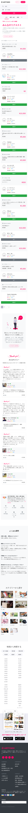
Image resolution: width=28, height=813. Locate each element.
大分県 (19, 697)
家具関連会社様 (18, 778)
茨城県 (5, 673)
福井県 (19, 663)
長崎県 (19, 693)
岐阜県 (19, 669)
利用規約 (4, 766)
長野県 (19, 667)
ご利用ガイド (5, 776)
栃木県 (5, 675)
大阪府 (12, 654)
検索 (14, 13)
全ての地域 (5, 651)
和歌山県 (6, 689)
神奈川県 (21, 651)
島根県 (5, 693)
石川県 (19, 661)
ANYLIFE (17, 764)
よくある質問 (5, 778)
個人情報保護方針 (6, 770)
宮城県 (5, 665)
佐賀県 (19, 691)
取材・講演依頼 (18, 780)
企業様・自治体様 (19, 776)
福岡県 (19, 689)
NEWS (16, 766)
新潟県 (5, 681)
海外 (20, 705)
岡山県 (5, 695)
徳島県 (5, 701)
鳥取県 (5, 691)
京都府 (19, 654)
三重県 (19, 675)
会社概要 (4, 764)
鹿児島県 (20, 701)
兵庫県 (5, 684)
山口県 (5, 699)
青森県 (5, 661)
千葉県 (5, 679)
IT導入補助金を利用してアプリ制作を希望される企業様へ (20, 784)
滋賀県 (19, 677)
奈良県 (5, 686)
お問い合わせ (5, 780)
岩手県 (5, 663)
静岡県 (19, 671)
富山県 (19, 658)
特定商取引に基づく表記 (7, 768)
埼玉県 (6, 654)
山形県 (5, 669)
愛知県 (19, 673)
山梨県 (19, 665)
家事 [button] (18, 17)
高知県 (19, 686)
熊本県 (19, 695)
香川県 (5, 703)
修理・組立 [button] (12, 17)
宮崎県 (19, 699)
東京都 (13, 651)
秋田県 (5, 667)
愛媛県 (19, 684)
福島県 (5, 671)
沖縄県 (19, 703)
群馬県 (5, 677)
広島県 (5, 697)
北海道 (5, 658)
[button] (6, 507)
